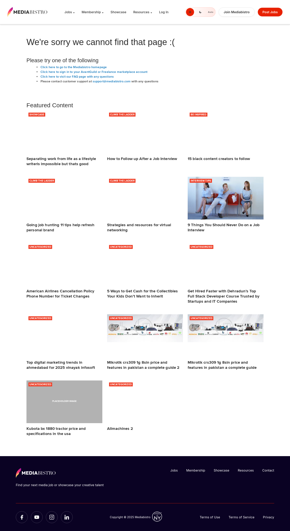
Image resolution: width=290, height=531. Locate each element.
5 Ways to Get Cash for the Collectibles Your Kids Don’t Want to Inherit (142, 294)
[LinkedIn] (67, 517)
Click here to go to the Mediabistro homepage (73, 67)
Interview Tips (201, 181)
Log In (164, 12)
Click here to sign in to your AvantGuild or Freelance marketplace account (93, 72)
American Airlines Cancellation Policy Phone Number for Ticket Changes (60, 294)
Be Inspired (198, 114)
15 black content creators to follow (219, 158)
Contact (268, 470)
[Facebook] (22, 517)
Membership (91, 12)
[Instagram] (52, 517)
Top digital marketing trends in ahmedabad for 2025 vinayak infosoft (60, 365)
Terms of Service (241, 517)
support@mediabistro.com (112, 81)
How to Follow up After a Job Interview (142, 158)
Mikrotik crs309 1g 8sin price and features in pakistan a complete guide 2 (143, 365)
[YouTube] (37, 517)
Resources (141, 12)
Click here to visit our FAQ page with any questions (77, 77)
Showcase (118, 12)
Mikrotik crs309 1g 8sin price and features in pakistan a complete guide (222, 365)
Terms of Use (210, 517)
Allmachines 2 (120, 428)
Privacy (268, 517)
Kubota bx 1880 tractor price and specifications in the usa (56, 431)
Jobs (68, 12)
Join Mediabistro (237, 12)
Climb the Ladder (122, 114)
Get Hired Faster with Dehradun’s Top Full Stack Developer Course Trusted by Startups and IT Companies (223, 296)
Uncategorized (40, 247)
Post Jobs (270, 12)
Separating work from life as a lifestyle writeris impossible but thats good (61, 161)
